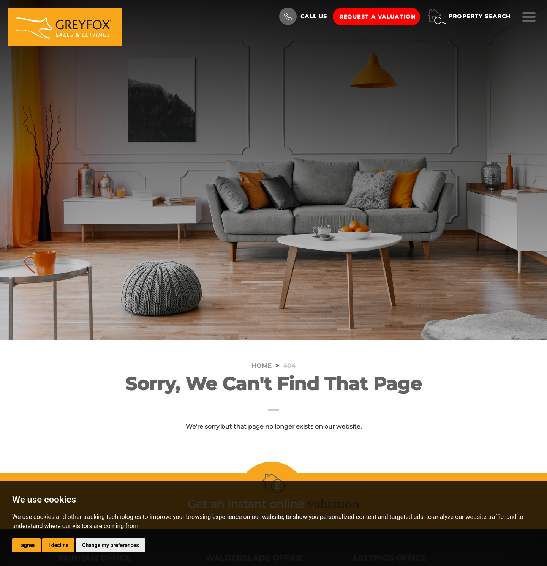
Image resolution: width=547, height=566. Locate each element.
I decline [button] (58, 545)
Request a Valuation (377, 16)
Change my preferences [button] (110, 545)
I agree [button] (26, 545)
